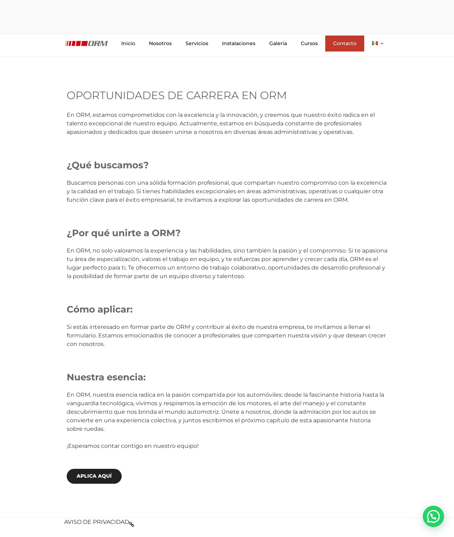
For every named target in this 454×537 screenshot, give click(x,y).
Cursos (309, 43)
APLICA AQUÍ (94, 476)
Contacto (344, 43)
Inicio (128, 43)
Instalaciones (238, 43)
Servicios (197, 43)
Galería (278, 43)
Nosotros (160, 43)
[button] (433, 516)
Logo (86, 43)
